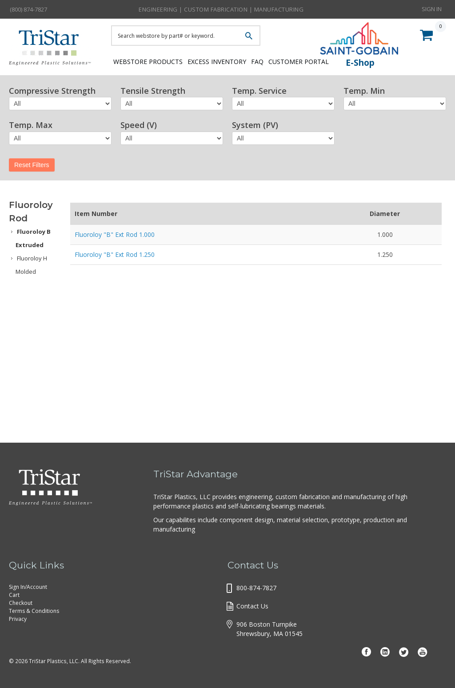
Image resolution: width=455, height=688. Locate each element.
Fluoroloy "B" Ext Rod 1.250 (115, 254)
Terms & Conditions (34, 611)
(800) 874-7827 (28, 9)
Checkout (20, 603)
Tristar (53, 50)
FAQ (273, 61)
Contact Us (252, 606)
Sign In (432, 9)
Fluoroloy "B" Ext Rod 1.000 (115, 234)
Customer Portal (322, 61)
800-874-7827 (256, 588)
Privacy (18, 619)
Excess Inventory (223, 61)
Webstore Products (145, 61)
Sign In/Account (28, 587)
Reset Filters (31, 164)
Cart (14, 595)
